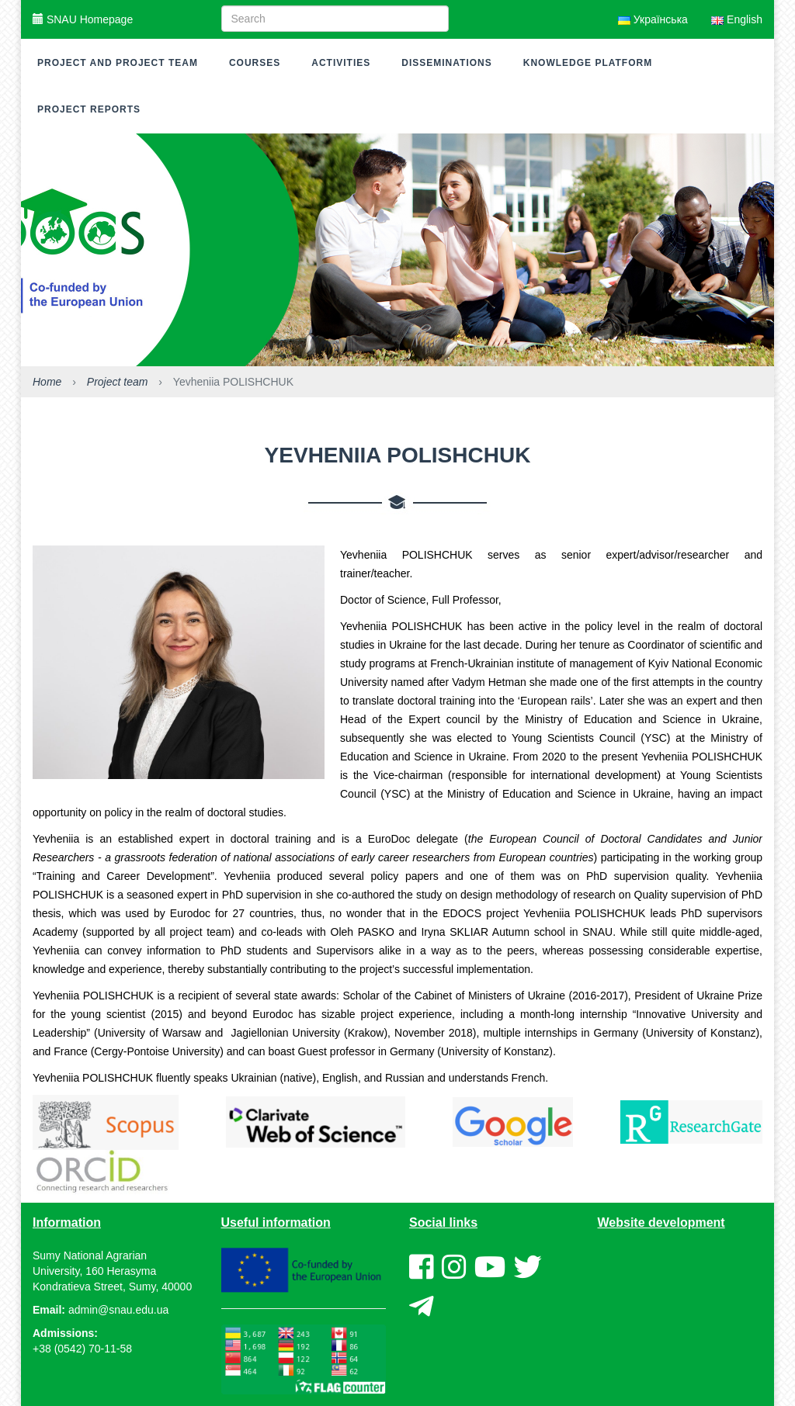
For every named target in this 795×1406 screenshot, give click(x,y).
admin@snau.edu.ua (118, 1310)
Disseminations (446, 62)
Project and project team (117, 62)
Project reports (89, 109)
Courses (254, 62)
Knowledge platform (587, 62)
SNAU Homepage (83, 19)
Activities (340, 62)
